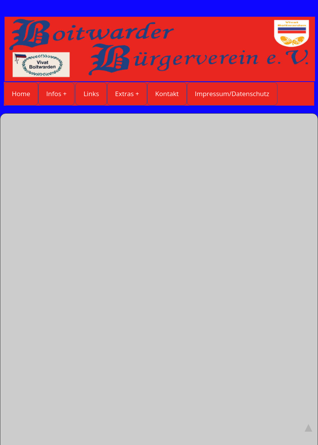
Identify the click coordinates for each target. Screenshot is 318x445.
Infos (53, 93)
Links (91, 93)
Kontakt (167, 93)
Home (21, 93)
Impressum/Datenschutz (232, 93)
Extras (124, 93)
